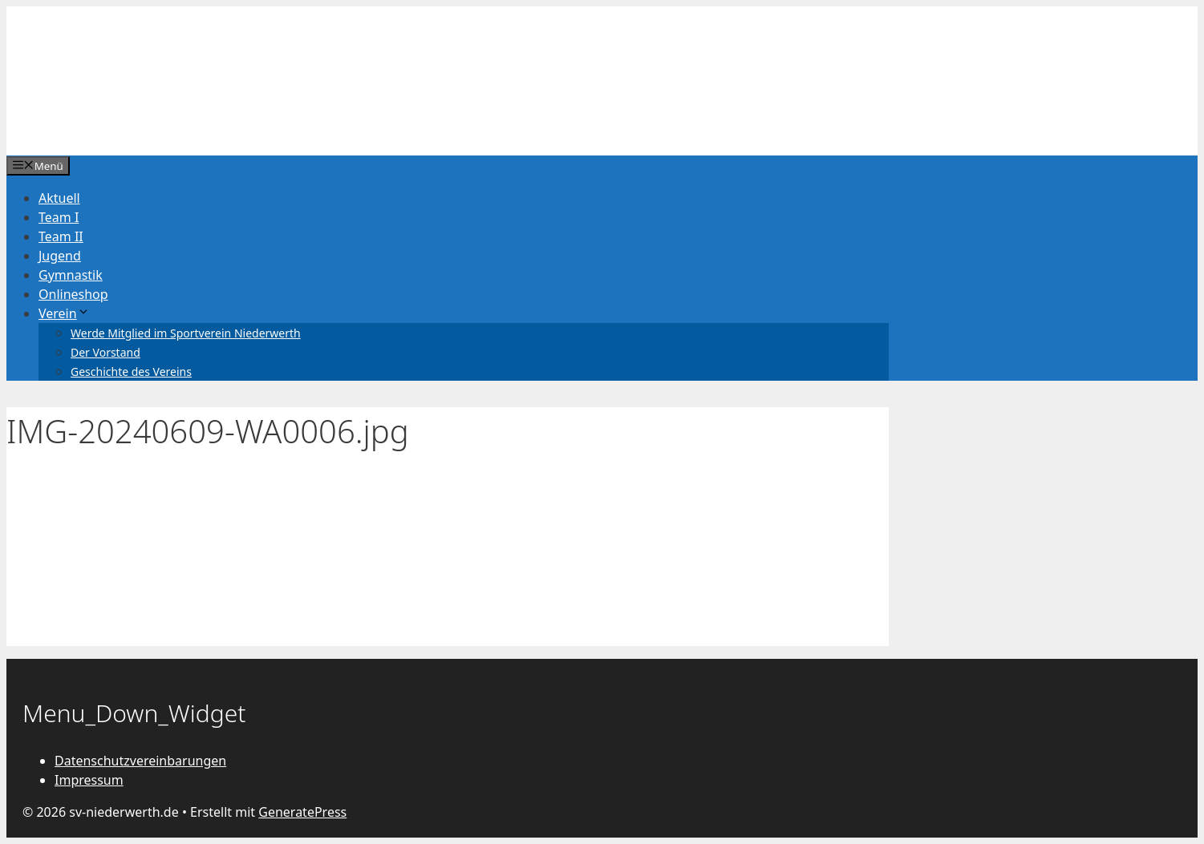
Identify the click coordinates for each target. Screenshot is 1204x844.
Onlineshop (73, 294)
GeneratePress (302, 812)
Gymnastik (71, 275)
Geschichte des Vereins (131, 371)
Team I (59, 217)
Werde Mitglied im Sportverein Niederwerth (186, 333)
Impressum (89, 780)
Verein (64, 313)
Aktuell (59, 198)
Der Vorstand (105, 352)
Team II (61, 236)
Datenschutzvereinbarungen (140, 760)
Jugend (60, 256)
